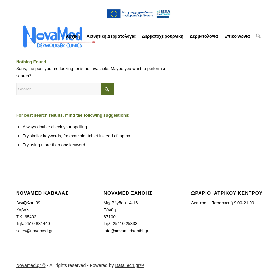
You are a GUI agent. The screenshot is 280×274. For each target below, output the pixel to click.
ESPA (138, 14)
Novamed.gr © (30, 265)
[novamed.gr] (59, 36)
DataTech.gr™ (129, 265)
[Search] (258, 36)
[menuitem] (138, 14)
